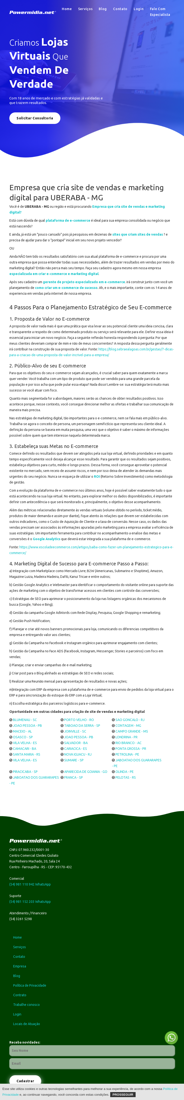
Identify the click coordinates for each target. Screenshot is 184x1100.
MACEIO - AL (22, 731)
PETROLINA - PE (127, 754)
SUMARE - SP (74, 760)
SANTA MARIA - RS (26, 754)
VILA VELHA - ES (25, 743)
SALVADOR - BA (76, 743)
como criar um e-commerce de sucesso (66, 288)
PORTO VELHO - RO (79, 720)
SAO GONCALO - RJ (129, 720)
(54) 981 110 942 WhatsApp (30, 884)
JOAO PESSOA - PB (27, 725)
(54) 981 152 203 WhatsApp (30, 902)
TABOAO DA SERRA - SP (82, 725)
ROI (97, 476)
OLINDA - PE (124, 772)
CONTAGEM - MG (128, 725)
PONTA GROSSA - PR (130, 749)
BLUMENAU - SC (25, 720)
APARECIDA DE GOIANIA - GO (85, 772)
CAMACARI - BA (24, 749)
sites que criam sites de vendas (137, 234)
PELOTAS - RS (125, 777)
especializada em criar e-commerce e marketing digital (53, 274)
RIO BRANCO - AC (128, 743)
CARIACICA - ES (75, 749)
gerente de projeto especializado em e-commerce (84, 282)
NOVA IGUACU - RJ (78, 754)
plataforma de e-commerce (68, 220)
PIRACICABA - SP (25, 772)
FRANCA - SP (73, 777)
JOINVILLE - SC (75, 731)
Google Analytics (46, 539)
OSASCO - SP (23, 737)
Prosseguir (123, 1094)
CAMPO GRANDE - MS (131, 731)
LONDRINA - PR (126, 737)
